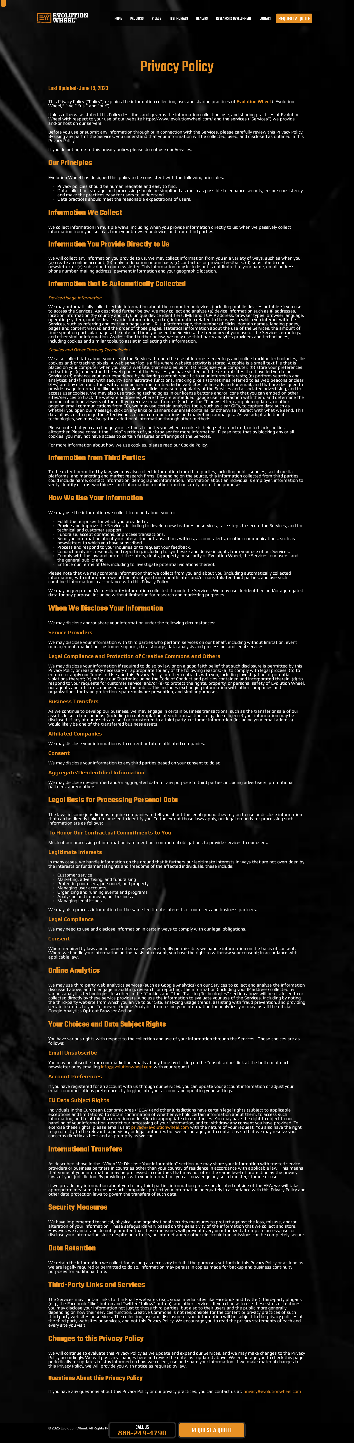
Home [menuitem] (119, 20)
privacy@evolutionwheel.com (160, 1127)
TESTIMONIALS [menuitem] (179, 20)
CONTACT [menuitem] (266, 20)
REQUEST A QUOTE (295, 20)
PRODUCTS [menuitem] (137, 20)
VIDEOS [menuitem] (157, 20)
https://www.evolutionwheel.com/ (178, 118)
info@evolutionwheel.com (127, 1066)
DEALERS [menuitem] (202, 20)
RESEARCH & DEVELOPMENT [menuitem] (234, 20)
